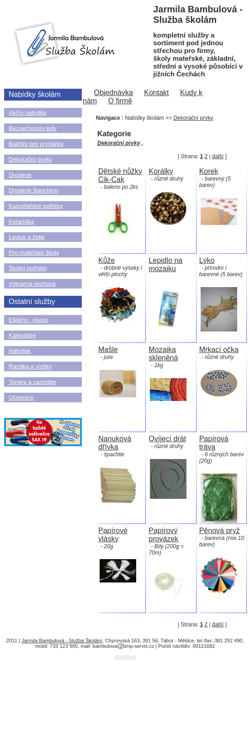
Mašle (108, 349)
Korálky (161, 171)
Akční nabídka (27, 112)
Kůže (106, 260)
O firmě (120, 101)
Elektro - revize (28, 319)
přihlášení (125, 656)
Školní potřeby (28, 268)
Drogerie (20, 174)
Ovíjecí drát (167, 439)
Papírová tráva (214, 443)
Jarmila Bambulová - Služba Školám (61, 640)
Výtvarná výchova (32, 283)
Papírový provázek (163, 535)
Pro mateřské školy (34, 252)
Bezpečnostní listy (33, 128)
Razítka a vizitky (30, 366)
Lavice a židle (27, 237)
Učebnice (21, 397)
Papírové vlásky (113, 535)
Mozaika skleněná (163, 354)
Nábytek (20, 350)
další (217, 156)
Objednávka (113, 92)
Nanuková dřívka (114, 443)
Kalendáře (22, 335)
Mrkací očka (219, 349)
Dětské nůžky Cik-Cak (120, 175)
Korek (208, 171)
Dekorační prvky (30, 159)
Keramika (21, 221)
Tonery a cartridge (32, 382)
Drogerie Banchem (33, 190)
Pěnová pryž (219, 530)
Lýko (207, 260)
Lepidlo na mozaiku (165, 264)
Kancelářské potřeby (36, 206)
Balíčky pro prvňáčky (36, 143)
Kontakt (156, 92)
